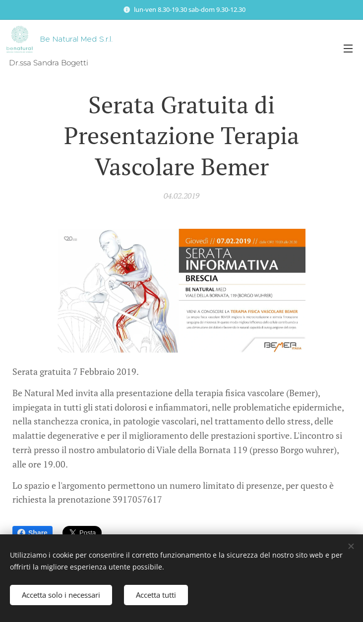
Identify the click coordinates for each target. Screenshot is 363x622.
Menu (348, 48)
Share (32, 533)
